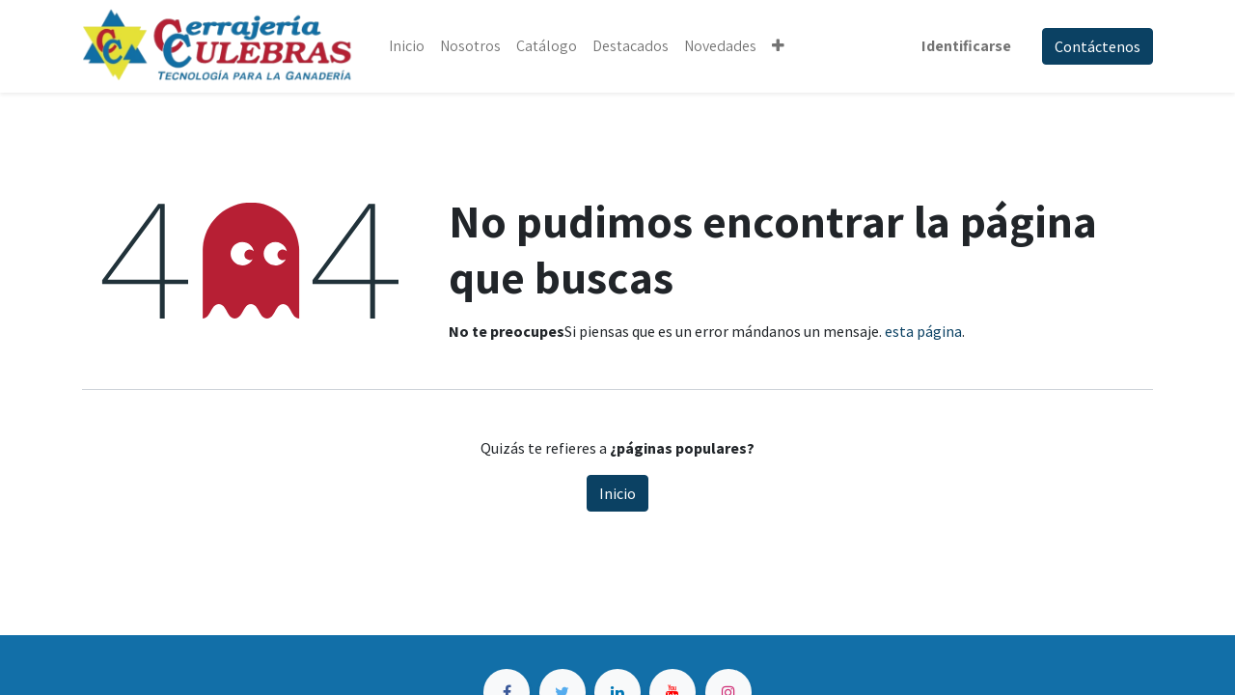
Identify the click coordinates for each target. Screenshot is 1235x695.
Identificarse (966, 46)
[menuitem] (406, 46)
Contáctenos (1097, 46)
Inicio (617, 493)
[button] (778, 46)
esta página (923, 331)
